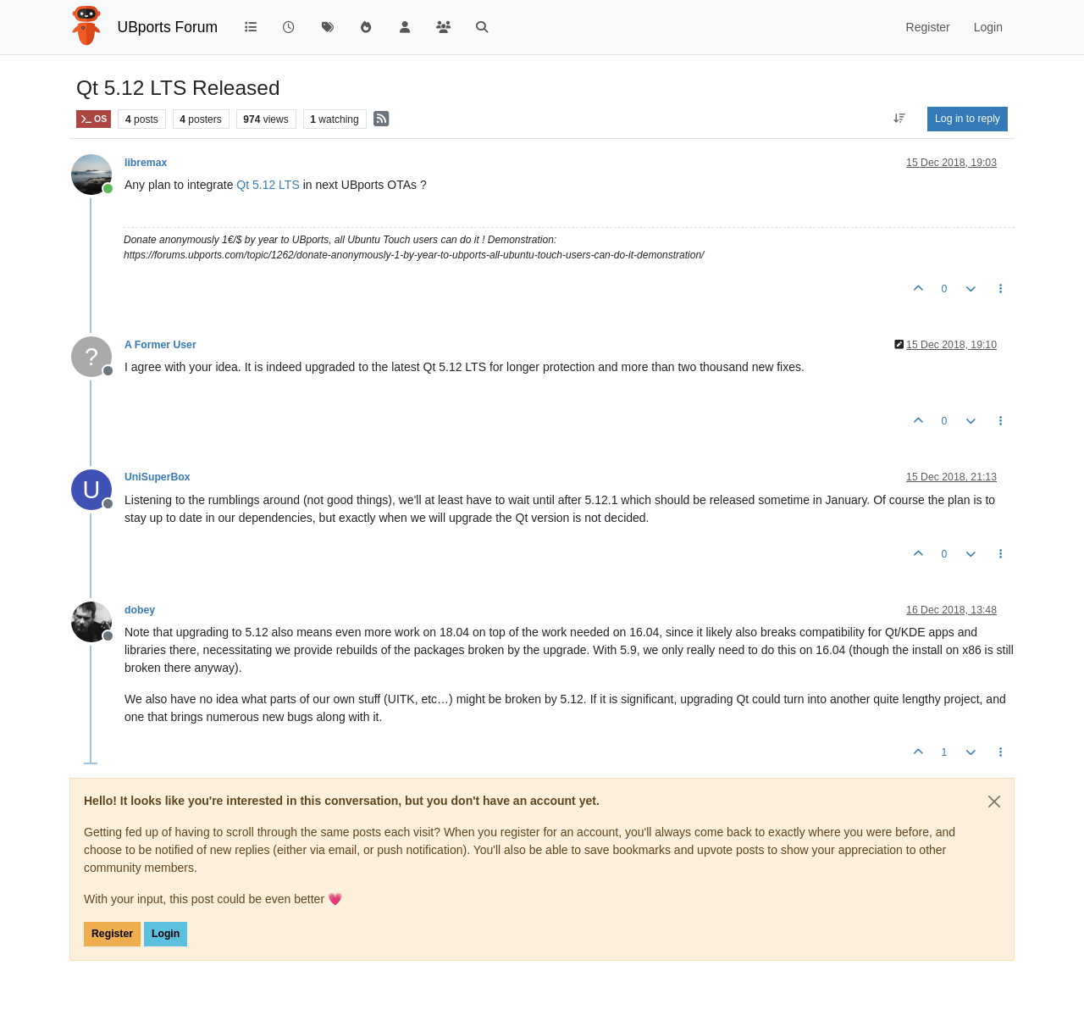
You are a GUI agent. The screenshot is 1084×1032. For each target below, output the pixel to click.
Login (166, 934)
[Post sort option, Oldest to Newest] (900, 118)
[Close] (994, 801)
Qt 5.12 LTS (267, 184)
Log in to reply (967, 119)
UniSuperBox (157, 477)
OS (93, 119)
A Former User (160, 345)
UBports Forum (168, 27)
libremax (145, 163)
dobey (139, 610)
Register (112, 934)
